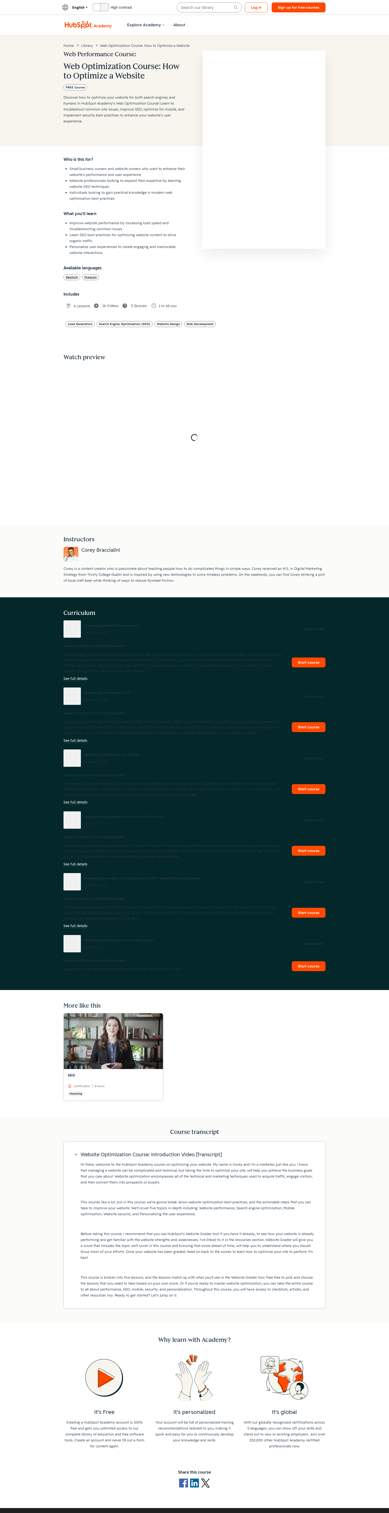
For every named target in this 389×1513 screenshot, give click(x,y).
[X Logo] (205, 1483)
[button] (194, 629)
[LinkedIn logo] (195, 1483)
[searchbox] (209, 7)
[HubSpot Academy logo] (88, 25)
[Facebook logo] (184, 1483)
